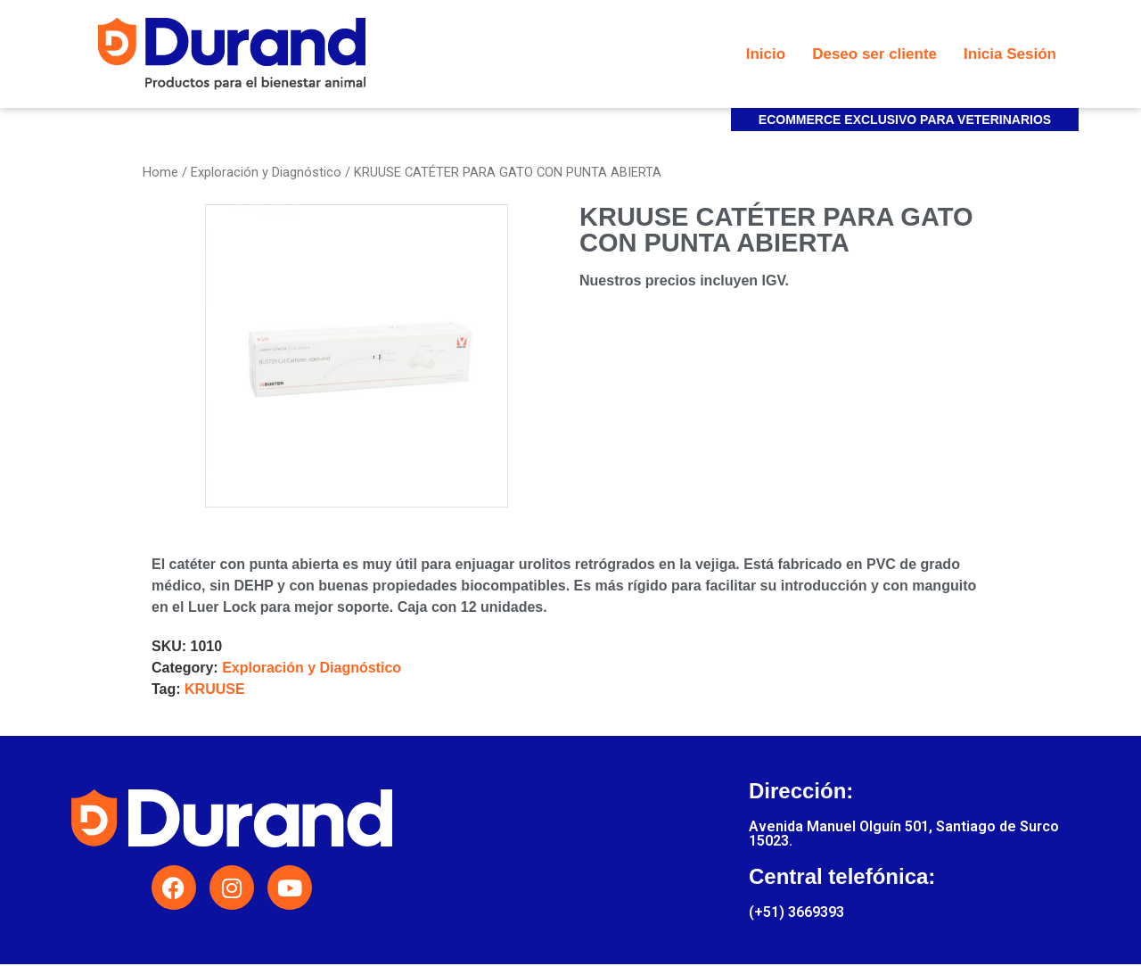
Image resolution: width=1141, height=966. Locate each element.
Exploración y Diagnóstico (266, 172)
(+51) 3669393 (796, 912)
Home (160, 172)
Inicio (765, 53)
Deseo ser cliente (874, 53)
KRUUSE (215, 689)
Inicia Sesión (1010, 53)
